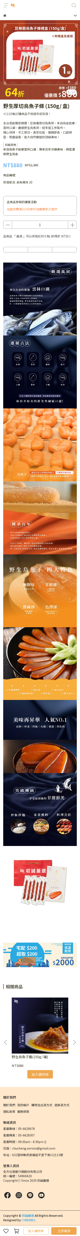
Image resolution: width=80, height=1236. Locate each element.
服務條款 (23, 1111)
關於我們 (9, 1105)
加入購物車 (36, 1231)
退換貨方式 (61, 1105)
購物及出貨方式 (41, 1105)
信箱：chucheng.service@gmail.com (29, 1148)
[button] (74, 1042)
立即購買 (64, 1231)
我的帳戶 (23, 1105)
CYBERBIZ (28, 1220)
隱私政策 (9, 1111)
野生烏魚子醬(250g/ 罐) (30, 1057)
